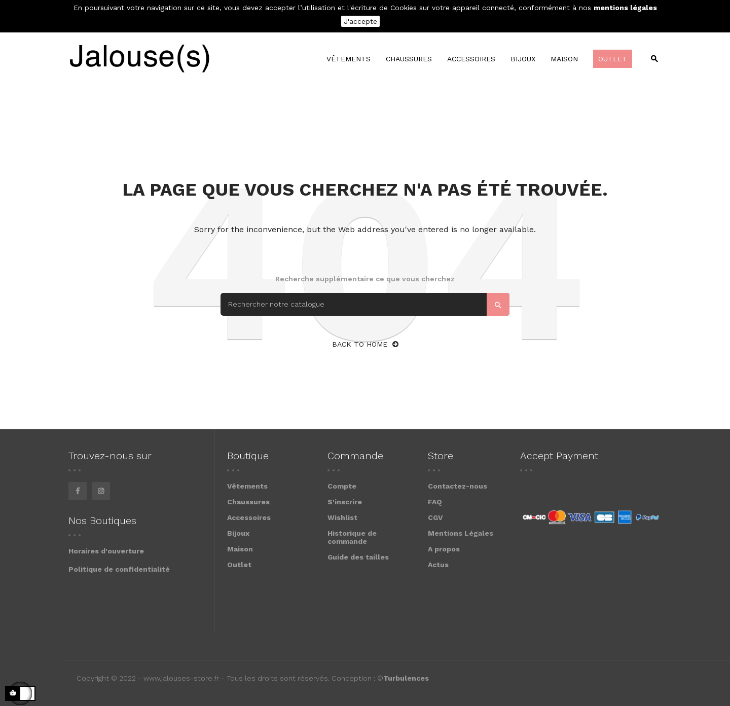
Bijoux (238, 533)
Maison (240, 549)
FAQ (435, 502)
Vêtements (247, 486)
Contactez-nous (457, 486)
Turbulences (406, 678)
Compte (341, 486)
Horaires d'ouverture (106, 551)
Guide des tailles (358, 557)
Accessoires (249, 517)
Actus (438, 565)
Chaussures (248, 502)
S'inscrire (344, 502)
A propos (444, 549)
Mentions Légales (460, 533)
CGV (435, 517)
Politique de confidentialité (119, 569)
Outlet (239, 565)
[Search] (365, 304)
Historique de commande (352, 537)
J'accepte (360, 21)
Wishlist (342, 517)
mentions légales (625, 8)
